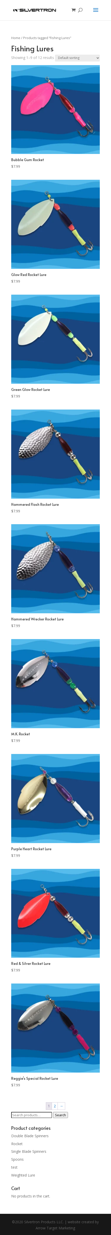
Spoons (17, 1159)
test (14, 1167)
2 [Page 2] (55, 1106)
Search (60, 1115)
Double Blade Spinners (30, 1135)
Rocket (17, 1143)
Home (15, 37)
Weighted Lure (23, 1175)
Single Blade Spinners (28, 1151)
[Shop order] (77, 58)
